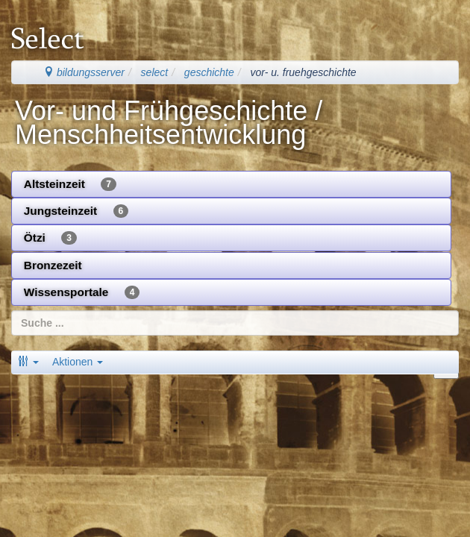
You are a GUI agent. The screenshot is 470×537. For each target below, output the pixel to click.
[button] (28, 361)
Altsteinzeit (70, 184)
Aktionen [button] (77, 362)
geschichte (209, 72)
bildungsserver (84, 72)
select (155, 72)
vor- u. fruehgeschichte (303, 72)
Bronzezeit (53, 265)
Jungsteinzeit (76, 211)
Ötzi (50, 238)
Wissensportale (82, 292)
